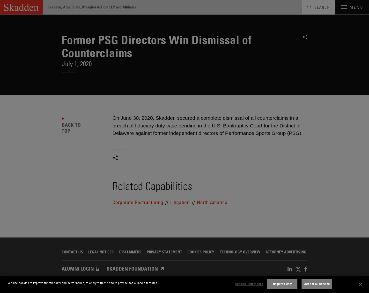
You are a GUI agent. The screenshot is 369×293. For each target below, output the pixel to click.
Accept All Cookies (317, 284)
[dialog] (184, 284)
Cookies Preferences (249, 284)
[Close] (360, 284)
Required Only (282, 284)
